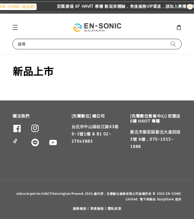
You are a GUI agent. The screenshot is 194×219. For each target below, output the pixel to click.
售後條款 (97, 208)
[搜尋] (173, 44)
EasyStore (165, 199)
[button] (15, 27)
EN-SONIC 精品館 (25, 6)
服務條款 (80, 208)
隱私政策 (115, 208)
